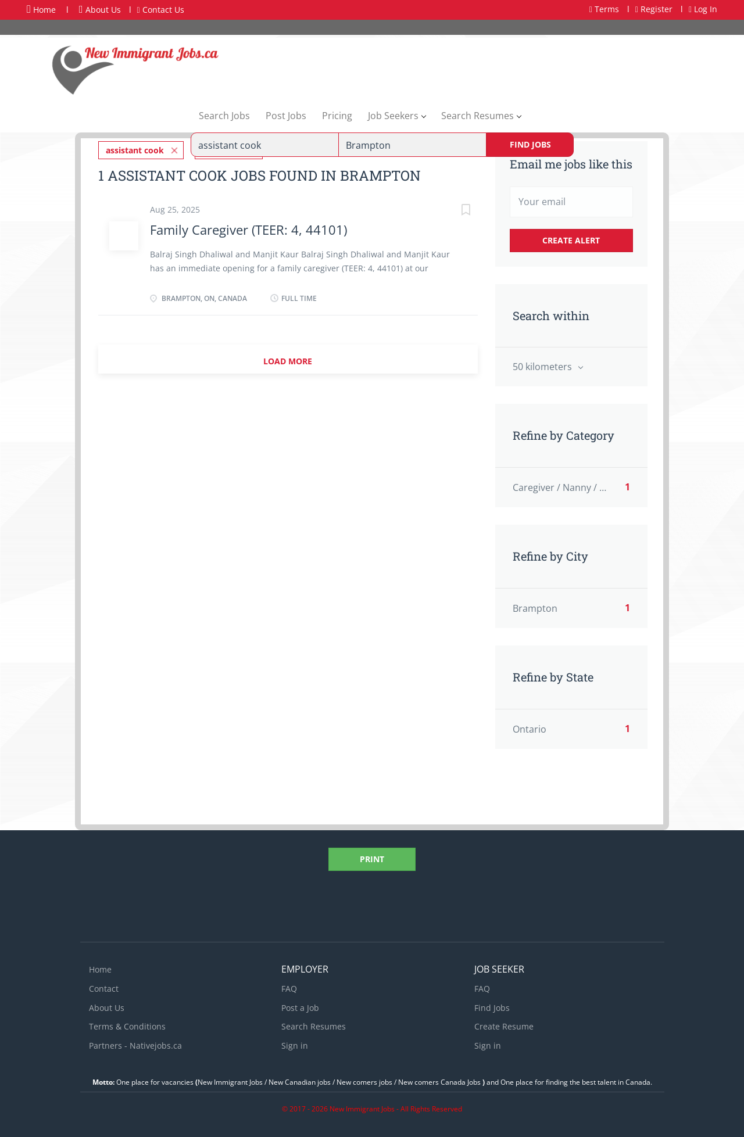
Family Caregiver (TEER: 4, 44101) (248, 229)
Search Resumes (313, 1026)
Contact (104, 988)
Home (41, 9)
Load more (287, 361)
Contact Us (160, 9)
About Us (100, 9)
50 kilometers (543, 366)
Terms (604, 9)
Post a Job (300, 1007)
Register (654, 9)
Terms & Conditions (127, 1026)
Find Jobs (530, 144)
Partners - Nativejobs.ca (135, 1045)
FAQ (289, 988)
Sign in (294, 1045)
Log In (703, 9)
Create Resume (504, 1026)
